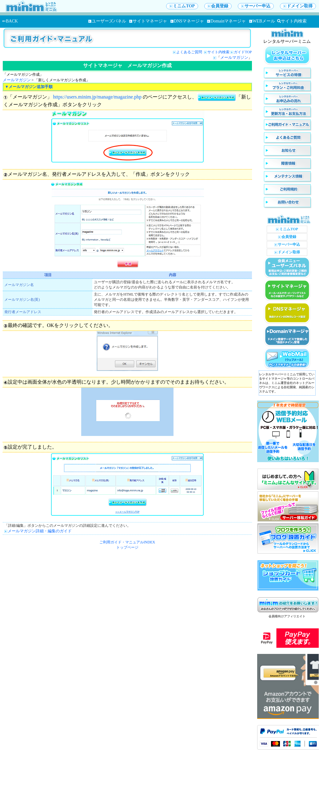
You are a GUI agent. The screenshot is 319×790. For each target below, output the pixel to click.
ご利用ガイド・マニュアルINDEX (127, 542)
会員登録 (218, 6)
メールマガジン (234, 57)
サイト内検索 (292, 21)
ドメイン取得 (298, 6)
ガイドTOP (243, 52)
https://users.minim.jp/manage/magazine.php (97, 96)
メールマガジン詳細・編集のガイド (40, 531)
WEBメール (262, 21)
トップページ (127, 547)
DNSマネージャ (187, 21)
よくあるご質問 (189, 52)
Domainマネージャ (226, 21)
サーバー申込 (255, 6)
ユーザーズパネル (107, 21)
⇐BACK (10, 21)
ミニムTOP (182, 6)
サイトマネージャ (148, 21)
